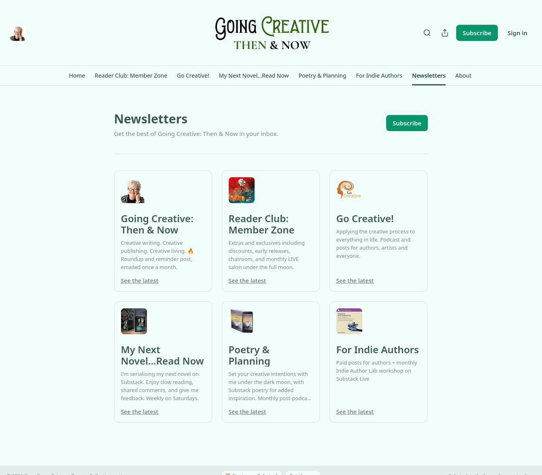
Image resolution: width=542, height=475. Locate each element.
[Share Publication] (445, 33)
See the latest (140, 280)
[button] (77, 75)
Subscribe (477, 33)
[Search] (427, 33)
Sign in (517, 33)
